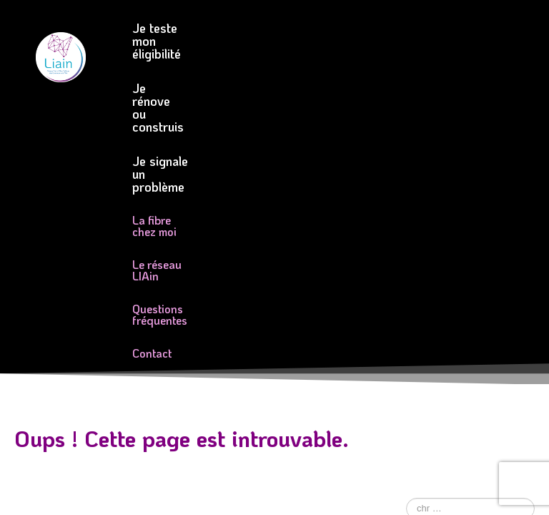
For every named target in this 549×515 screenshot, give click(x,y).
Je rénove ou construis (358, 27)
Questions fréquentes (186, 128)
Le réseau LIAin (295, 95)
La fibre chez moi (175, 95)
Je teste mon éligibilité (194, 27)
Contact (298, 128)
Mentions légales (182, 357)
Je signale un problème (196, 62)
